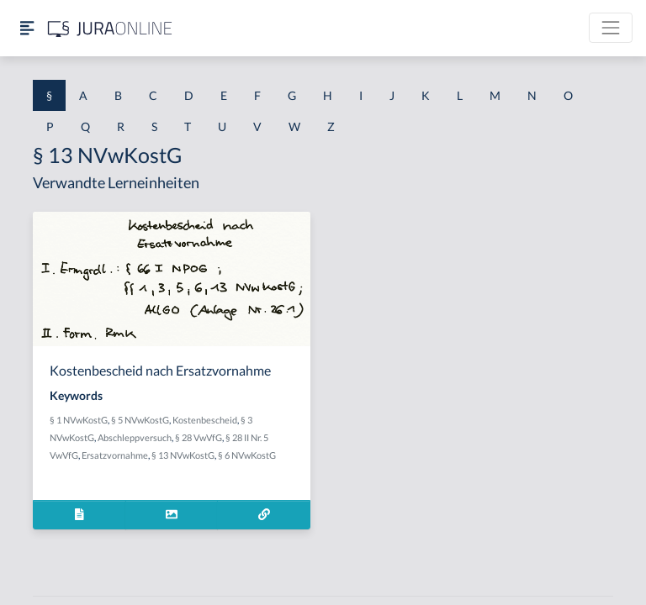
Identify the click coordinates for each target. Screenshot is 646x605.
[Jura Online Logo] (110, 28)
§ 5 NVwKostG (140, 419)
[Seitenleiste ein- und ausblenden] (26, 28)
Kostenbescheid (204, 419)
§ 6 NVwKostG (247, 455)
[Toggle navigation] (611, 28)
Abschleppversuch (135, 437)
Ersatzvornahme (115, 455)
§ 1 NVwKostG (79, 419)
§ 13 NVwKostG (182, 455)
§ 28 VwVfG (198, 437)
